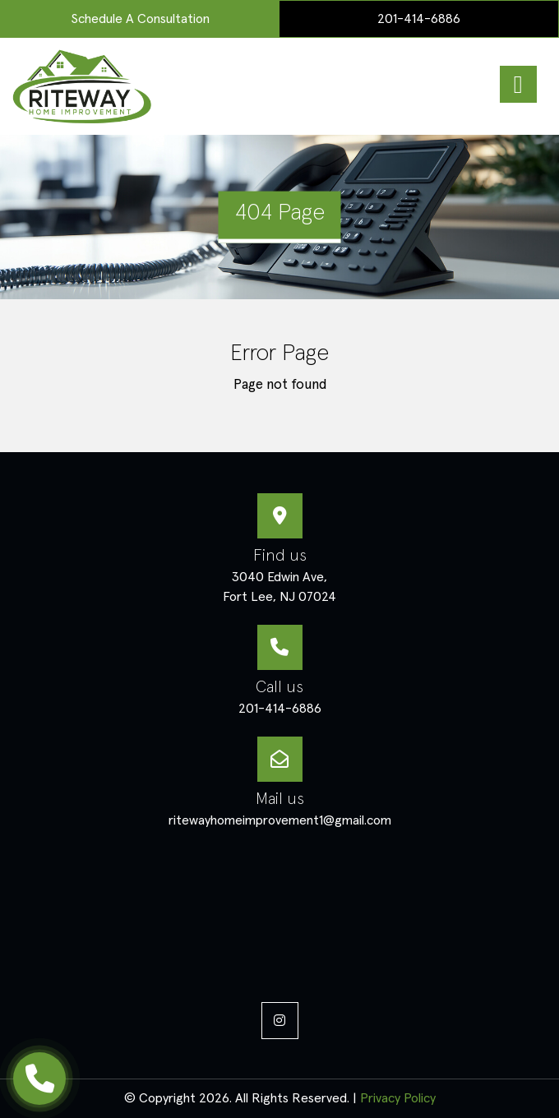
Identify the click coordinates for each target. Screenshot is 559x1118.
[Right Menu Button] (518, 84)
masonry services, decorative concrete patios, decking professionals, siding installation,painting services (279, 912)
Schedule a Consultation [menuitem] (140, 18)
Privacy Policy (398, 1098)
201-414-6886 (418, 18)
